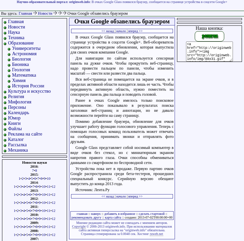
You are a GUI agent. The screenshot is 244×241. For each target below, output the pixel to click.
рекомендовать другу (86, 217)
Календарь (18, 112)
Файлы (15, 128)
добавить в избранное (119, 214)
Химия (18, 80)
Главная (25, 13)
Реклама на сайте (25, 134)
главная (82, 214)
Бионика (20, 64)
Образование (21, 43)
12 (53, 186)
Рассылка (17, 144)
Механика (18, 150)
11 (49, 186)
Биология (21, 59)
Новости (46, 13)
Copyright (79, 226)
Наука (14, 32)
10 (49, 178)
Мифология (20, 101)
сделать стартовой (152, 214)
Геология (21, 69)
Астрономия (24, 53)
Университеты (26, 48)
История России (28, 85)
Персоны (17, 107)
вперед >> (135, 31)
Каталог (16, 139)
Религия (16, 96)
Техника (16, 37)
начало (121, 31)
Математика (24, 75)
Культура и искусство (29, 91)
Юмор (14, 117)
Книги (14, 123)
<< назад (108, 31)
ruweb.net (156, 234)
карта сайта (113, 217)
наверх (96, 214)
